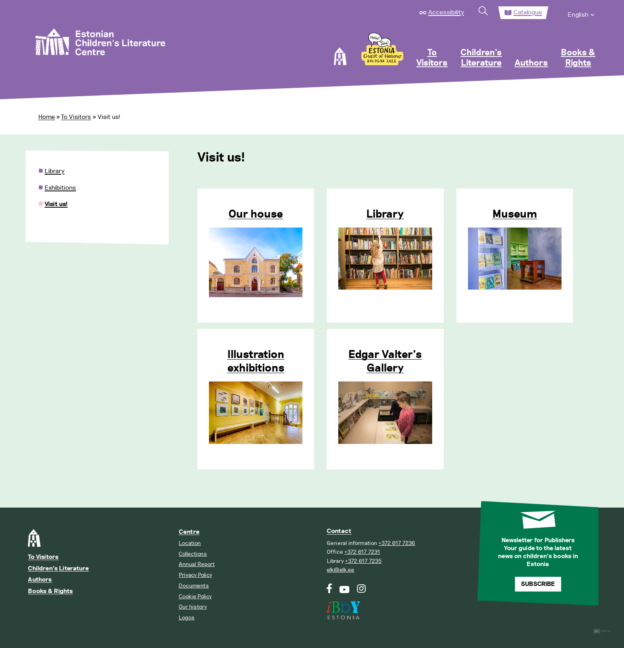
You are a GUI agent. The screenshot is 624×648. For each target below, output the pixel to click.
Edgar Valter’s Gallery (385, 361)
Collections (193, 554)
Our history (193, 606)
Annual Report (197, 564)
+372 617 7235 (363, 561)
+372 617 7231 (362, 552)
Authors (531, 63)
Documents (194, 585)
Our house (255, 214)
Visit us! (56, 204)
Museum (514, 214)
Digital (602, 631)
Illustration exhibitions (256, 361)
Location (190, 543)
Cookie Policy (195, 596)
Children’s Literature (481, 58)
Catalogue (527, 12)
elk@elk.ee (340, 569)
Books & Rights (578, 58)
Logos (187, 617)
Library (385, 214)
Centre (189, 532)
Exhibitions (60, 188)
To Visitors (432, 58)
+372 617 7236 (396, 543)
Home (46, 117)
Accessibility (446, 12)
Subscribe (538, 584)
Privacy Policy (195, 575)
